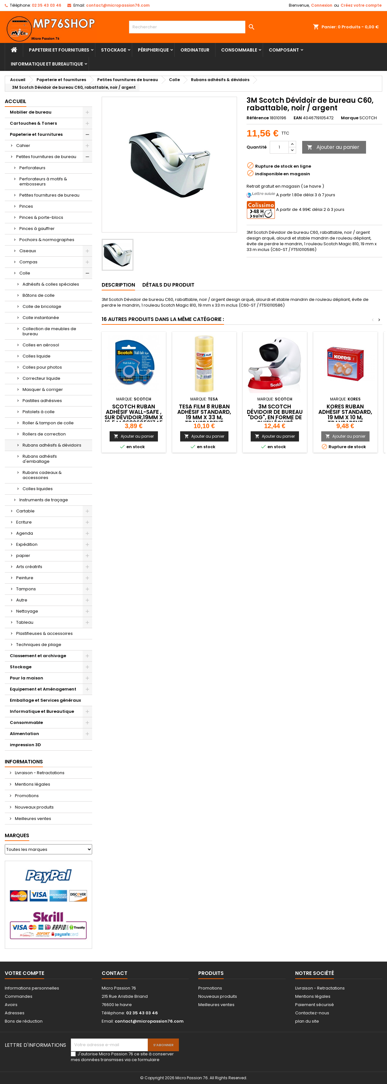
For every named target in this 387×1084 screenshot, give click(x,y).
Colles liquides (38, 489)
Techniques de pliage (38, 645)
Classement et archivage (38, 656)
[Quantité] (279, 147)
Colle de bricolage (42, 306)
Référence (258, 118)
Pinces (26, 206)
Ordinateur (194, 50)
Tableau (24, 622)
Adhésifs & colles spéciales (51, 284)
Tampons (26, 589)
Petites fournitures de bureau (46, 157)
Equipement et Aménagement (43, 689)
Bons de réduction (24, 1021)
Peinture (24, 578)
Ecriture (24, 522)
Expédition (26, 544)
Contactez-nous (312, 1013)
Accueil (15, 101)
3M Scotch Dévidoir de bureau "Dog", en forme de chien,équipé (275, 415)
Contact (114, 973)
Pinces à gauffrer (37, 229)
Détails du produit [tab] (168, 284)
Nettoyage (27, 611)
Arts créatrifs (29, 567)
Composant (284, 50)
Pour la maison (26, 678)
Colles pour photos (42, 367)
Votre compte (24, 973)
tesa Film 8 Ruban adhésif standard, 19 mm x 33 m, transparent (204, 415)
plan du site (307, 1021)
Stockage (113, 50)
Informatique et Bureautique (47, 64)
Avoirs (11, 1005)
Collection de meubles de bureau (49, 331)
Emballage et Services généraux (45, 700)
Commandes (18, 996)
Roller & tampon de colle (48, 423)
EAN (298, 118)
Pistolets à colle (39, 412)
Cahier (23, 145)
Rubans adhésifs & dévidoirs (52, 445)
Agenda (24, 533)
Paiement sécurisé (314, 1005)
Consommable (239, 50)
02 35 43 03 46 (46, 5)
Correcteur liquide (41, 378)
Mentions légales (32, 784)
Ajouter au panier (333, 147)
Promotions (26, 796)
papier (23, 555)
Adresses (14, 1013)
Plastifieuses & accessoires (44, 633)
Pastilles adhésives (42, 401)
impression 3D (25, 745)
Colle (24, 273)
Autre (21, 600)
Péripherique (153, 50)
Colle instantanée (41, 318)
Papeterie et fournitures (59, 50)
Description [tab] (118, 284)
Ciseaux (27, 251)
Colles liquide (37, 356)
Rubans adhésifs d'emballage (40, 458)
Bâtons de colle (39, 295)
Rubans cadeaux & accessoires (42, 475)
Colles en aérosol (41, 345)
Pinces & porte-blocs (41, 217)
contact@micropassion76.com (118, 5)
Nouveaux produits (34, 807)
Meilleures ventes (32, 819)
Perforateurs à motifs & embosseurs (43, 181)
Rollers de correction (44, 434)
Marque (349, 118)
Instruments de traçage (43, 500)
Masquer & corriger (43, 389)
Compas (28, 262)
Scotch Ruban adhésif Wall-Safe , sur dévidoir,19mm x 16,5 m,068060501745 (134, 415)
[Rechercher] (193, 27)
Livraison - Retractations (39, 773)
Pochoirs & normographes (46, 240)
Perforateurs (32, 168)
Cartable (25, 511)
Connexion (321, 5)
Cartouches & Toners (33, 123)
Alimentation (24, 734)
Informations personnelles (32, 988)
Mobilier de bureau (30, 112)
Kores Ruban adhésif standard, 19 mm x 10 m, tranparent (345, 415)
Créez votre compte (361, 5)
